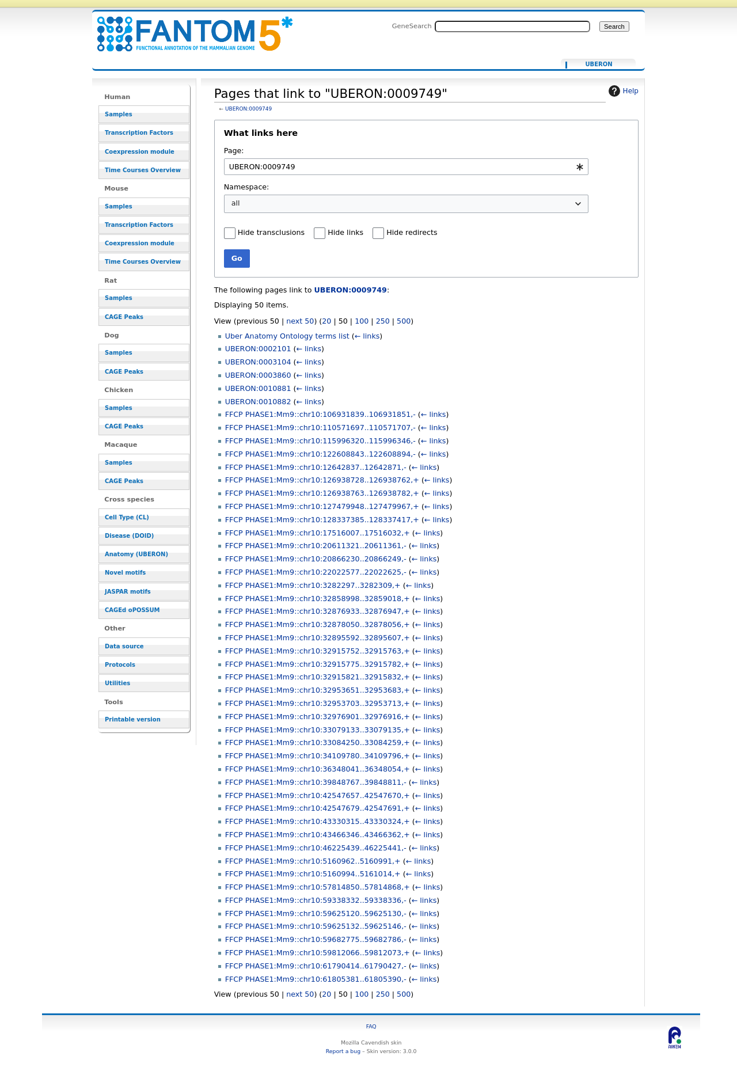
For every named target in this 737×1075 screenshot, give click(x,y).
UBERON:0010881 (258, 388)
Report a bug (343, 1051)
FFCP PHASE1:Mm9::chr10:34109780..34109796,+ (317, 755)
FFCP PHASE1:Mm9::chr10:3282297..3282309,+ (313, 585)
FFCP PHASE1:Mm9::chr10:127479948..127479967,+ (322, 506)
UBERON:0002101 (258, 348)
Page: (234, 150)
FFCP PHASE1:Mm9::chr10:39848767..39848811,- (316, 782)
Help (622, 91)
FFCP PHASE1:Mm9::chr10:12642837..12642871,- (316, 467)
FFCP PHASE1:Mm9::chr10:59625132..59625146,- (316, 926)
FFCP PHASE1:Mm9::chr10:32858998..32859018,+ (317, 598)
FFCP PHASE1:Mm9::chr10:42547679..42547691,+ (317, 808)
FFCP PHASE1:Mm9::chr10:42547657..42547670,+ (317, 795)
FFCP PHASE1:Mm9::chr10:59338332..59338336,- (316, 900)
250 (383, 321)
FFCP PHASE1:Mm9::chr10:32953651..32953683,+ (317, 690)
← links (367, 336)
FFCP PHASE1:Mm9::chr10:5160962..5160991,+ (313, 861)
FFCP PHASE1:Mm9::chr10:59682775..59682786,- (316, 939)
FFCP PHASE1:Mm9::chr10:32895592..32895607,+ (317, 637)
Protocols (120, 665)
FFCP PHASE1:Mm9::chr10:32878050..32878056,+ (317, 624)
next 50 (300, 321)
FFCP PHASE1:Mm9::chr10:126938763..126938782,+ (322, 493)
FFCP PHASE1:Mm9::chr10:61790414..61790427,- (316, 966)
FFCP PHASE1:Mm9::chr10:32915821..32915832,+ (317, 677)
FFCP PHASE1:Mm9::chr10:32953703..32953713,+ (317, 703)
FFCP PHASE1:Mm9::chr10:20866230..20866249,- (316, 558)
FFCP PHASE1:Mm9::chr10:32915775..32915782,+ (317, 664)
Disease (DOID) (129, 536)
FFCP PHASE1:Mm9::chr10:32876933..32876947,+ (317, 611)
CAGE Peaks (124, 317)
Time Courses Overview (143, 170)
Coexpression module (139, 152)
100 (361, 321)
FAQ (371, 1026)
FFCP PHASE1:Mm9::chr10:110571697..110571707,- (320, 427)
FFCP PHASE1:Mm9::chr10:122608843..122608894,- (320, 454)
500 (404, 321)
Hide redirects (411, 232)
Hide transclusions (271, 232)
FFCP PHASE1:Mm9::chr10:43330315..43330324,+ (317, 821)
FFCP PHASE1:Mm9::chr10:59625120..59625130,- (316, 913)
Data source (124, 646)
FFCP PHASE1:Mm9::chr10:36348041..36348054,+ (317, 769)
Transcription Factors (139, 133)
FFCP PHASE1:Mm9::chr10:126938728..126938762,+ (322, 480)
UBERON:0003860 (258, 375)
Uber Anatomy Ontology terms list (287, 336)
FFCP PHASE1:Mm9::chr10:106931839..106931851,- (320, 414)
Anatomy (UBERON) (136, 554)
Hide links (345, 232)
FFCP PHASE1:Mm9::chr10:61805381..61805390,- (316, 979)
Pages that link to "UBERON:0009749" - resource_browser (187, 27)
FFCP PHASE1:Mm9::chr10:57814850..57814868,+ (317, 887)
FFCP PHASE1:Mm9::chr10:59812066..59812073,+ (317, 952)
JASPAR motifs (128, 591)
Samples (118, 114)
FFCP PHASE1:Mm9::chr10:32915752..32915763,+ (317, 651)
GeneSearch (412, 26)
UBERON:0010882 (258, 401)
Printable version (133, 719)
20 (326, 321)
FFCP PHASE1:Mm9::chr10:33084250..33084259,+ (317, 742)
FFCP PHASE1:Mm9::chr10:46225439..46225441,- (316, 848)
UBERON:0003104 (258, 362)
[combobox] (406, 166)
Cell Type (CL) (127, 517)
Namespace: (246, 187)
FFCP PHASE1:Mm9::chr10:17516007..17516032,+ (317, 533)
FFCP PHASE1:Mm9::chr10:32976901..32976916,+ (317, 716)
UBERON (598, 64)
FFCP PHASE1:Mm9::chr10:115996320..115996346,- (320, 440)
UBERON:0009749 (248, 109)
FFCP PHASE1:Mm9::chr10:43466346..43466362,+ (317, 834)
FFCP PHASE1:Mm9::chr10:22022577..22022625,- (316, 572)
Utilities (117, 683)
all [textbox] (235, 203)
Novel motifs (125, 572)
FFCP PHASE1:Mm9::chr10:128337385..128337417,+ (322, 519)
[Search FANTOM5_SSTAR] (512, 26)
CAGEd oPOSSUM (132, 610)
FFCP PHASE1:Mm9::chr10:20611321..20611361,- (316, 545)
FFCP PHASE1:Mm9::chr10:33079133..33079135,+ (317, 729)
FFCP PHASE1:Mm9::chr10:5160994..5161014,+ (313, 873)
